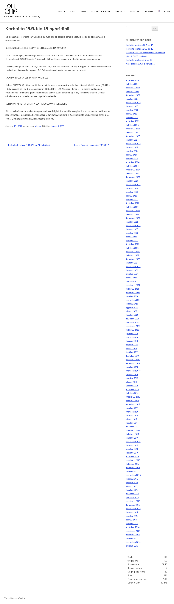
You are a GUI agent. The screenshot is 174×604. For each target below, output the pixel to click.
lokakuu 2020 (132, 304)
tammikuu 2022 (133, 259)
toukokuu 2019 (132, 356)
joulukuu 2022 (132, 222)
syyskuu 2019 (132, 344)
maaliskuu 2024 (133, 170)
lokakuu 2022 (132, 229)
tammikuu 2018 (133, 404)
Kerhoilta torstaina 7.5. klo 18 (139, 60)
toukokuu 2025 (132, 121)
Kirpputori (134, 11)
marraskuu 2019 (133, 337)
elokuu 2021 (131, 278)
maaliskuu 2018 (133, 397)
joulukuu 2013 (132, 538)
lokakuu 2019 (132, 341)
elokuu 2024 (131, 155)
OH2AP (11, 7)
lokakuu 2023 (132, 188)
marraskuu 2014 (133, 508)
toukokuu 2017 (132, 427)
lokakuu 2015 (132, 479)
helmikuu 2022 (132, 255)
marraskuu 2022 (133, 225)
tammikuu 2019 (133, 363)
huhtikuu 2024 (132, 166)
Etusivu (61, 11)
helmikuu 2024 (132, 173)
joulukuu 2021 (132, 263)
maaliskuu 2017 (133, 430)
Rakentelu (120, 11)
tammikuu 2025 (133, 136)
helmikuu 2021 (132, 289)
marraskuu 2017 (133, 412)
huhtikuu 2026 (132, 84)
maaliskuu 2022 (133, 251)
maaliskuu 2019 (133, 359)
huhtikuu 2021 (132, 281)
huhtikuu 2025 (132, 125)
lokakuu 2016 (132, 445)
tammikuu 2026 (133, 95)
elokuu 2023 (131, 196)
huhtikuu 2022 (132, 248)
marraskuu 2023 (133, 184)
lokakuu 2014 (132, 512)
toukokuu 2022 (132, 244)
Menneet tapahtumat (101, 11)
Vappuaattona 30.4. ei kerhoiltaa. (140, 64)
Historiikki (148, 11)
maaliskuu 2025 (133, 129)
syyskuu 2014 (132, 516)
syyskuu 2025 (132, 110)
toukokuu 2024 (132, 162)
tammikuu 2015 (133, 505)
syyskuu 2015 (132, 482)
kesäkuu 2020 (132, 315)
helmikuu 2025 (132, 132)
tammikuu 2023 (133, 218)
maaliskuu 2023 (133, 210)
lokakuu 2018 (132, 374)
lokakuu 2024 (132, 147)
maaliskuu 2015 (133, 501)
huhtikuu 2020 (132, 322)
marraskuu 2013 (133, 542)
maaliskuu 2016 (133, 460)
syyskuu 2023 (132, 192)
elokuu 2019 (131, 348)
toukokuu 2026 (132, 80)
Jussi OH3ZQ (58, 126)
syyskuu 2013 (132, 546)
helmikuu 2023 (132, 214)
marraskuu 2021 (133, 266)
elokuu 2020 (131, 311)
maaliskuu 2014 (133, 531)
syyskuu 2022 (132, 233)
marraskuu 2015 (133, 475)
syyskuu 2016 (132, 449)
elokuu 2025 (131, 114)
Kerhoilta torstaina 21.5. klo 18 (139, 49)
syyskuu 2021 (132, 274)
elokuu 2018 (131, 382)
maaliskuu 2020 (133, 326)
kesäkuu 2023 (132, 199)
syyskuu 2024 (132, 151)
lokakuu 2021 (132, 270)
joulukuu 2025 (132, 99)
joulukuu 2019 (132, 333)
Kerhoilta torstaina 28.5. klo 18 (139, 45)
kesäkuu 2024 (132, 158)
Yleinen (38, 126)
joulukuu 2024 (132, 140)
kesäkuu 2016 (132, 453)
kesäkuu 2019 (132, 352)
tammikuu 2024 (133, 177)
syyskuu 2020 (132, 307)
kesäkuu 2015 (132, 490)
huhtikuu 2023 (132, 207)
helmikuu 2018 (132, 400)
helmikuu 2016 (132, 464)
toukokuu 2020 (132, 319)
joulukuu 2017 (132, 408)
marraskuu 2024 (133, 143)
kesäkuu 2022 (132, 240)
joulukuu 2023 (132, 181)
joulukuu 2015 (132, 471)
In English (164, 11)
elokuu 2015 (131, 486)
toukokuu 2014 (132, 527)
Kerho (72, 11)
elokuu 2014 (131, 520)
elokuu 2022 (131, 237)
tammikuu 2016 (133, 467)
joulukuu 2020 (132, 296)
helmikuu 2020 (132, 330)
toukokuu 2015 (132, 493)
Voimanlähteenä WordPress (15, 598)
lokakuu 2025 (132, 106)
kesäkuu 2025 (132, 117)
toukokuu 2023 (132, 203)
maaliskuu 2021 (133, 285)
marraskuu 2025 (133, 102)
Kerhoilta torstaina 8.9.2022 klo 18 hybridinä (27, 145)
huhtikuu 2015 (132, 497)
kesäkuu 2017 (132, 423)
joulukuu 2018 (132, 367)
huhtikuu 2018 (132, 393)
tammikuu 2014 (133, 535)
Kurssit (83, 11)
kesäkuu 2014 (132, 523)
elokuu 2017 (131, 419)
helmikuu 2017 (132, 434)
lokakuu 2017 (132, 415)
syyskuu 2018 (132, 378)
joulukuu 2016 (132, 438)
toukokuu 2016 (132, 456)
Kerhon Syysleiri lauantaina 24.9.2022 (93, 145)
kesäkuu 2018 (132, 386)
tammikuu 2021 (133, 292)
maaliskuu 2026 (133, 88)
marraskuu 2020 (133, 300)
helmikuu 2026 (132, 91)
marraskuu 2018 (133, 371)
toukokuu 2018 (132, 389)
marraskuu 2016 (133, 441)
